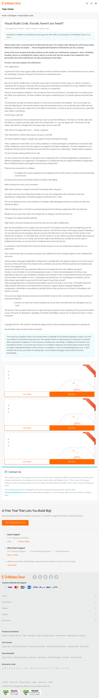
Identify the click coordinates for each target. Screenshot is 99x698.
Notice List (42, 682)
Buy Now (71, 394)
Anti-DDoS (31, 636)
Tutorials (65, 657)
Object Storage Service (46, 636)
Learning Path (73, 646)
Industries (33, 657)
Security (82, 636)
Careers (5, 682)
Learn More (27, 394)
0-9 (67, 668)
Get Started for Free (15, 522)
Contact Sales (23, 541)
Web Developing (54, 657)
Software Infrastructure (56, 646)
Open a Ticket (12, 555)
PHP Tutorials (75, 657)
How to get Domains (37, 646)
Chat (9, 541)
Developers (42, 657)
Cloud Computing (20, 657)
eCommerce (61, 636)
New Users (84, 646)
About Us (13, 682)
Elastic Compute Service (11, 636)
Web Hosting (72, 636)
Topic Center (7, 657)
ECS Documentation (20, 646)
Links (50, 682)
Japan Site (6, 646)
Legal (34, 682)
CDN (24, 636)
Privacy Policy (24, 682)
